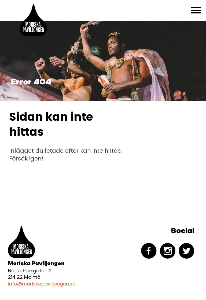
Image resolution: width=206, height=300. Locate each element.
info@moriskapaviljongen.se (41, 283)
